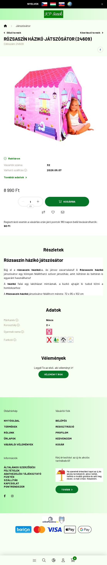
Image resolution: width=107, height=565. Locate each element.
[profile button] (63, 560)
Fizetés (9, 476)
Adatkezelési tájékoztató (22, 473)
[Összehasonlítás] (43, 212)
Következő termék (91, 32)
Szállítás (11, 480)
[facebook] (100, 50)
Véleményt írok (53, 374)
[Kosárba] (67, 201)
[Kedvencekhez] (53, 212)
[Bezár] (102, 4)
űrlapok (10, 438)
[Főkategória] (5, 26)
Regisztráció (65, 426)
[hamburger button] (34, 560)
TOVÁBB (67, 489)
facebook (4, 496)
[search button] (44, 560)
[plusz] (38, 201)
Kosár (60, 444)
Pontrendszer (14, 486)
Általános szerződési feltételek (19, 469)
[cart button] (73, 560)
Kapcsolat (11, 483)
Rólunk (9, 432)
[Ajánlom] (62, 212)
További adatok (15, 177)
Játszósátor (23, 25)
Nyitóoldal (12, 420)
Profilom (62, 432)
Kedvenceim (64, 438)
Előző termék (12, 32)
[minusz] (23, 201)
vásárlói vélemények (18, 444)
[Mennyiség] (30, 201)
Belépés (61, 420)
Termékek (10, 426)
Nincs (49, 320)
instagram (12, 496)
